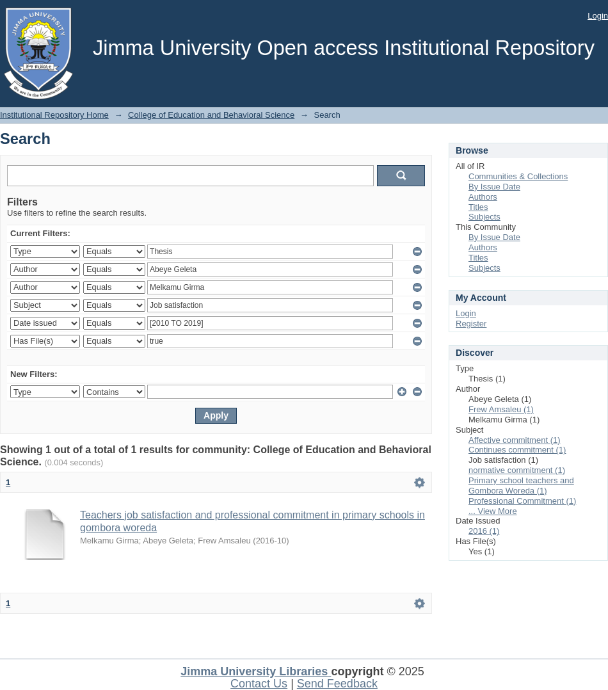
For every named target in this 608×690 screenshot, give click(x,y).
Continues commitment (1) (517, 449)
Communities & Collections (518, 176)
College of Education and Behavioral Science (211, 115)
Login (598, 15)
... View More (492, 511)
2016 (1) (483, 531)
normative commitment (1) (516, 470)
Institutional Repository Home (54, 115)
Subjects (484, 216)
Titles (478, 207)
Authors (482, 197)
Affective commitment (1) (514, 440)
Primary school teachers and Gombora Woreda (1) (521, 485)
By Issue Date (494, 186)
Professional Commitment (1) (522, 501)
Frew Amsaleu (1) (501, 409)
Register (471, 323)
